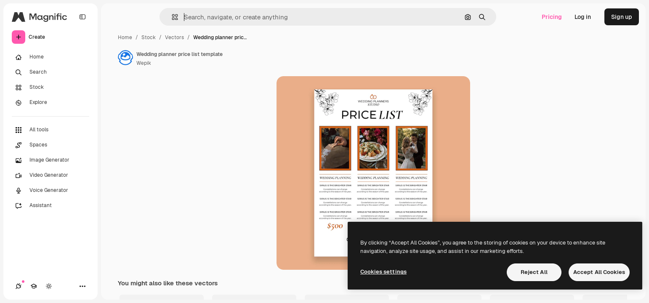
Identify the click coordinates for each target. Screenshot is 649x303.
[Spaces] (50, 145)
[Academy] (33, 286)
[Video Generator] (50, 175)
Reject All (534, 272)
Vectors (174, 37)
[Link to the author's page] (125, 57)
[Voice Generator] (50, 190)
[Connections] (18, 286)
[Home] (50, 57)
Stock (148, 37)
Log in (583, 17)
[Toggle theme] (49, 286)
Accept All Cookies (599, 272)
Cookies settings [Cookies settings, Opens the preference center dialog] (383, 271)
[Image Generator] (50, 160)
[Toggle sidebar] (82, 17)
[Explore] (50, 102)
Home (125, 37)
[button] (171, 17)
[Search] (50, 72)
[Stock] (50, 87)
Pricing (552, 17)
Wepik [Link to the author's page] (143, 63)
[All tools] (50, 130)
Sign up (621, 17)
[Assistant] (50, 206)
